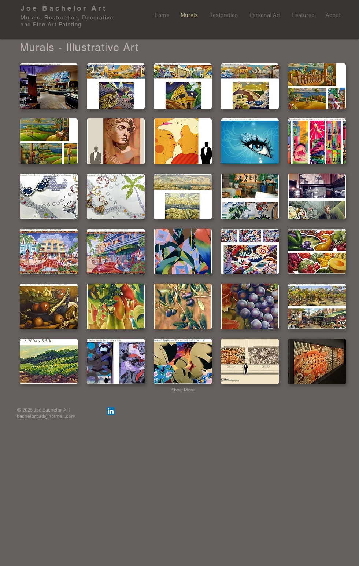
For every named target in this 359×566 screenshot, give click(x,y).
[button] (49, 86)
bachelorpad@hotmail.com (46, 416)
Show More (183, 389)
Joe (29, 8)
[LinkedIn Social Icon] (111, 411)
